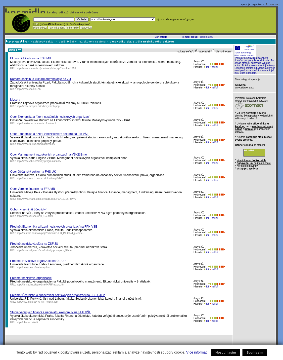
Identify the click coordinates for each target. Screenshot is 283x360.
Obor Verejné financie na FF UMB (32, 189)
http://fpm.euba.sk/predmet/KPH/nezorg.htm (41, 284)
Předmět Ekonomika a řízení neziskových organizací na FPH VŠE (53, 226)
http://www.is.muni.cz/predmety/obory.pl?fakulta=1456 (46, 68)
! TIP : (36, 24)
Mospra (15, 99)
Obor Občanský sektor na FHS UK (33, 171)
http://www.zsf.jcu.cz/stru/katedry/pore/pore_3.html (44, 250)
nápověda (86, 27)
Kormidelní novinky (247, 165)
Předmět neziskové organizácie (31, 278)
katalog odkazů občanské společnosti (73, 12)
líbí (206, 67)
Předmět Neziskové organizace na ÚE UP (38, 261)
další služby (206, 37)
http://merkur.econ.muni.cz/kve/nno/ (36, 123)
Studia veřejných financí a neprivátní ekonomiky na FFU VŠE (50, 312)
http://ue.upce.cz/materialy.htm (33, 267)
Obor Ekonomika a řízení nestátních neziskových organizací (50, 117)
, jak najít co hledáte (254, 163)
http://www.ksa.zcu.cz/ (29, 89)
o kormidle (72, 27)
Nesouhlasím (225, 352)
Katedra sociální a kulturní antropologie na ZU (40, 79)
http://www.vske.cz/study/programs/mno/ (39, 161)
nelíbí (214, 67)
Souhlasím (254, 352)
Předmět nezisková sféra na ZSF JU (34, 243)
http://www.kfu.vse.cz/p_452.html (35, 216)
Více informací (197, 352)
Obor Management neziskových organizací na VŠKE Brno (48, 154)
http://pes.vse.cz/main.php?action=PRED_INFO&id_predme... (51, 233)
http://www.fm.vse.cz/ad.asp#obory (36, 144)
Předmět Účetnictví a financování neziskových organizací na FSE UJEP (57, 295)
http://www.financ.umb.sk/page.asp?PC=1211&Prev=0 (47, 199)
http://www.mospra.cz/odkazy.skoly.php (38, 106)
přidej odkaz (40, 27)
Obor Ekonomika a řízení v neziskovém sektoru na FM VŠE (49, 134)
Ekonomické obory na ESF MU (30, 58)
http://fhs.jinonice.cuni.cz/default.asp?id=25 (40, 178)
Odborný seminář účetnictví (28, 209)
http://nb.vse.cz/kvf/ (27, 322)
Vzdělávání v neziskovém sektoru (82, 41)
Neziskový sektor (43, 41)
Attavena (272, 4)
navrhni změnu (57, 27)
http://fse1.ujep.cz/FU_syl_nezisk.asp (37, 301)
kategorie (251, 137)
